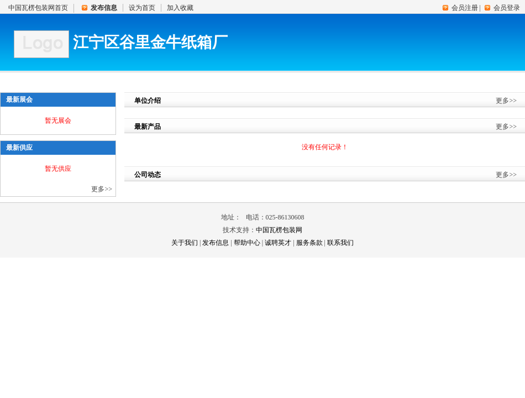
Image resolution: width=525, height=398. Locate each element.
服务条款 (309, 243)
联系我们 (414, 79)
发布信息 (215, 243)
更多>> (101, 189)
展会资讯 (304, 79)
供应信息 (138, 79)
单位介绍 (83, 79)
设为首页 (142, 8)
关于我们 (184, 243)
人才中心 (359, 79)
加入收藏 (180, 8)
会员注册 (465, 8)
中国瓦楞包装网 (279, 230)
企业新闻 (248, 79)
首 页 (27, 79)
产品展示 (193, 79)
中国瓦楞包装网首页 (38, 8)
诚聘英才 (278, 243)
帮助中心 (247, 243)
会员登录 (507, 8)
